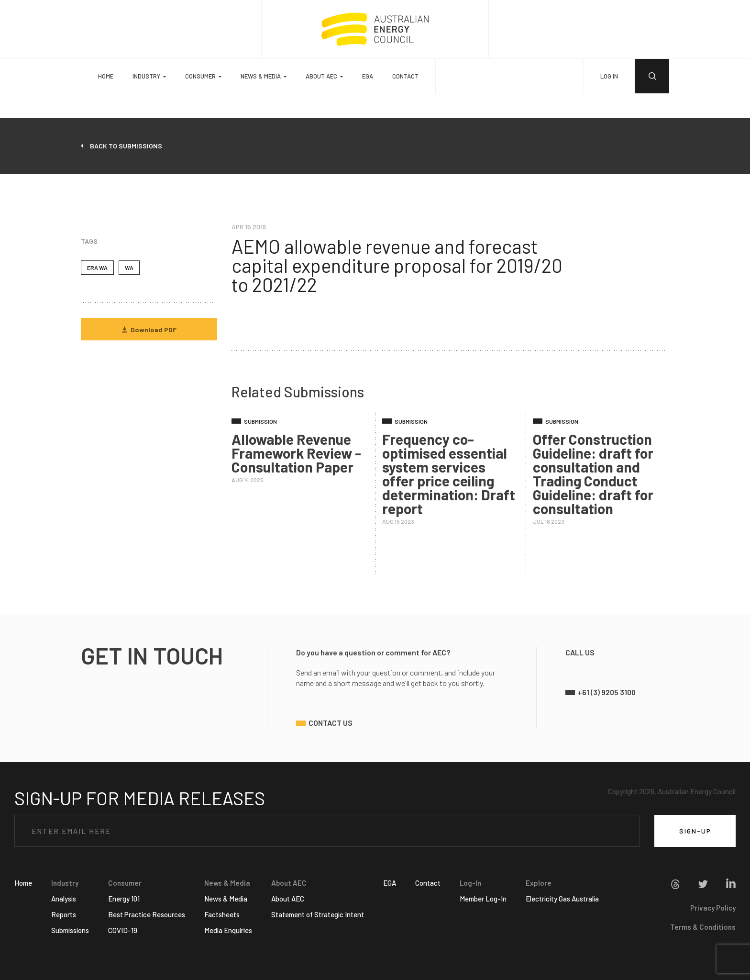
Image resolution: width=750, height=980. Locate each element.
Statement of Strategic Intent (317, 914)
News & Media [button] (261, 76)
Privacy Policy (713, 907)
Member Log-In (483, 898)
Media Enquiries (228, 930)
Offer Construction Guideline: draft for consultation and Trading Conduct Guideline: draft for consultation (593, 473)
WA (129, 267)
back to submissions (126, 146)
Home (105, 76)
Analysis (63, 898)
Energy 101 (124, 898)
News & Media (225, 898)
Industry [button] (146, 76)
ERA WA (97, 267)
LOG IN (609, 76)
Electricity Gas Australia (562, 898)
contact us (331, 722)
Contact (405, 76)
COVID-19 (122, 930)
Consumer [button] (200, 76)
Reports (63, 914)
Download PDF (149, 330)
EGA (367, 76)
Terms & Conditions (703, 927)
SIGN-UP (695, 831)
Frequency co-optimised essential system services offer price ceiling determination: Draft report (448, 473)
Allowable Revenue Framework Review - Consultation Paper (296, 452)
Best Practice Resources (146, 914)
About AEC (287, 898)
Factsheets (222, 914)
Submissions (70, 930)
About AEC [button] (321, 76)
